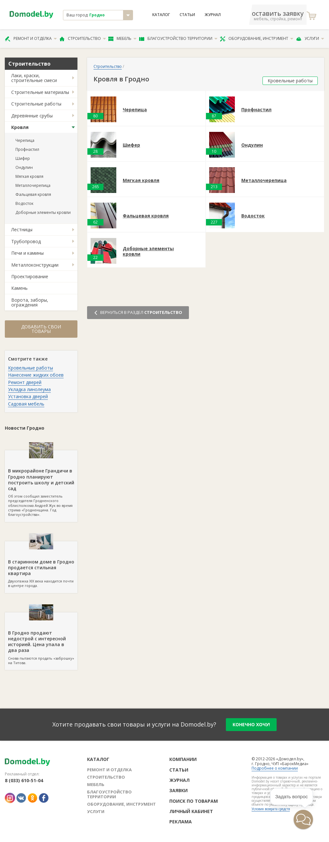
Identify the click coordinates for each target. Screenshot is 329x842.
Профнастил (27, 149)
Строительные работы (36, 104)
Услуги (310, 38)
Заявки (178, 790)
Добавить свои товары (41, 329)
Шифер (22, 158)
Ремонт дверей (24, 382)
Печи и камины (27, 253)
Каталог (161, 14)
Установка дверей (28, 396)
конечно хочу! (251, 724)
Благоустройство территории (178, 38)
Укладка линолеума (29, 389)
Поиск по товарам (193, 801)
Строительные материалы (40, 92)
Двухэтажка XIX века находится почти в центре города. (41, 564)
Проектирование (29, 276)
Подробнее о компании (275, 768)
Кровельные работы (30, 368)
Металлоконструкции (34, 265)
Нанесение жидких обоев (36, 375)
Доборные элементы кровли (43, 212)
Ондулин (24, 167)
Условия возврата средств (271, 809)
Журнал (213, 14)
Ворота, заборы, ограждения (29, 302)
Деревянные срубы (32, 116)
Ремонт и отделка (31, 38)
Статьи (187, 14)
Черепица (24, 140)
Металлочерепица (32, 185)
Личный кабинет (191, 811)
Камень (19, 288)
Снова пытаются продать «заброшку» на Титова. (41, 638)
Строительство (82, 38)
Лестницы (21, 229)
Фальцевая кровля (33, 194)
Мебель (122, 38)
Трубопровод (26, 241)
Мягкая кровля (29, 176)
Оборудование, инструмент (256, 38)
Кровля (20, 127)
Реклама (180, 821)
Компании (183, 759)
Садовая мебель (26, 404)
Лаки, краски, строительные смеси (34, 77)
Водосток (24, 203)
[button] (303, 819)
